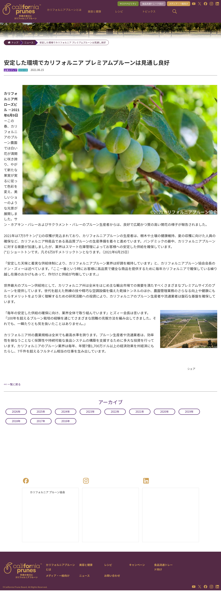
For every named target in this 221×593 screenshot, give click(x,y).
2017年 (41, 422)
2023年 (90, 412)
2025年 (41, 412)
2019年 (189, 412)
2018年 (16, 422)
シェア (191, 369)
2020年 (164, 412)
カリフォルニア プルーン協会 (50, 493)
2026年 (16, 412)
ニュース (28, 42)
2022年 (115, 412)
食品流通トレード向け (146, 4)
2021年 (140, 412)
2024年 (66, 412)
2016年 (66, 422)
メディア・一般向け (176, 4)
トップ (14, 42)
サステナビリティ (118, 4)
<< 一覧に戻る (12, 385)
